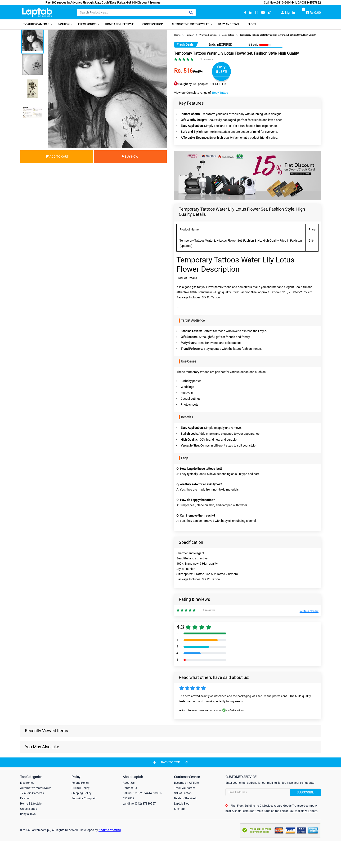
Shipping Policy (81, 793)
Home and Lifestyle (120, 24)
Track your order (184, 788)
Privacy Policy (81, 788)
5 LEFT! (221, 72)
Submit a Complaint (84, 798)
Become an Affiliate (186, 782)
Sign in (288, 12)
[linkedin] (250, 12)
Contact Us (130, 788)
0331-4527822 (309, 2)
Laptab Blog (181, 803)
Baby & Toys (28, 814)
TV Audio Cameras (36, 24)
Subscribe (305, 792)
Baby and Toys (229, 24)
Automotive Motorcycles (190, 24)
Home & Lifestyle (30, 803)
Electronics (87, 24)
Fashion (64, 24)
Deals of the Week (185, 798)
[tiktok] (269, 12)
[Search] (136, 12)
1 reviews (206, 59)
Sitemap (179, 808)
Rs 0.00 (315, 12)
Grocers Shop (153, 24)
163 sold (252, 44)
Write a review (309, 611)
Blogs (251, 24)
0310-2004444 (286, 2)
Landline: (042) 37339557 (139, 803)
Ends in (213, 44)
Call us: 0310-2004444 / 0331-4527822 (142, 796)
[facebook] (245, 12)
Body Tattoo (220, 92)
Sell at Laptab (183, 793)
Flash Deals (185, 44)
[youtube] (263, 12)
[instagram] (256, 12)
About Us (129, 782)
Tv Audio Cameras (32, 793)
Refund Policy (80, 782)
